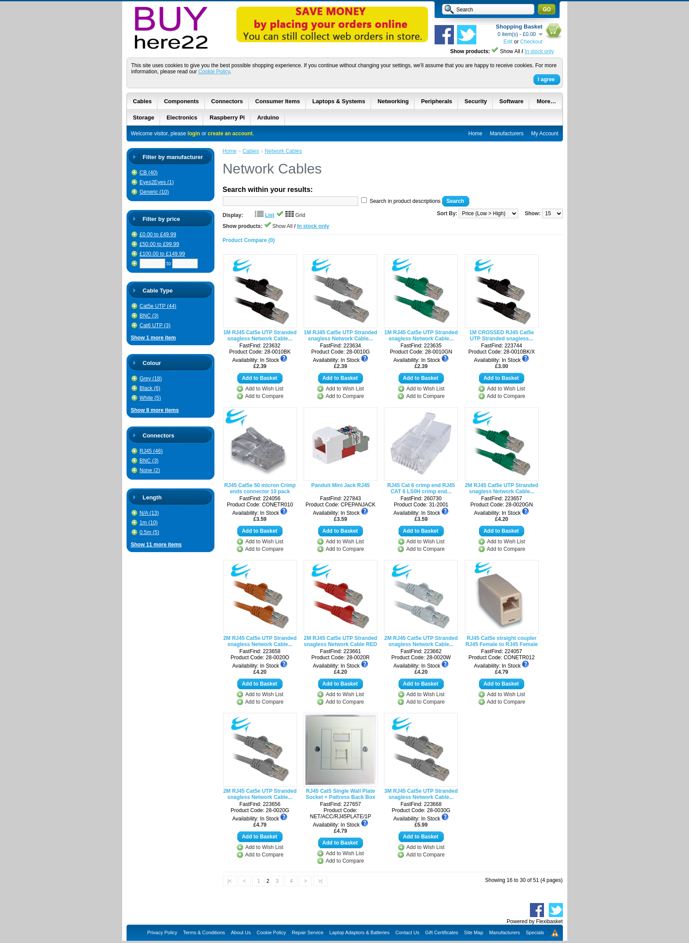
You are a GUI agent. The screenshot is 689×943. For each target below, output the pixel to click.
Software (511, 101)
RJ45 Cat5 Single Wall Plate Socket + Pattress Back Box (340, 794)
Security (475, 101)
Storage (143, 117)
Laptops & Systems (339, 101)
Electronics (182, 117)
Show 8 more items (155, 410)
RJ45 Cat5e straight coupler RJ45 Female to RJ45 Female (501, 641)
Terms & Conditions (204, 932)
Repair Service (307, 932)
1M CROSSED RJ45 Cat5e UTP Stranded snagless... (501, 335)
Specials (535, 932)
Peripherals (436, 101)
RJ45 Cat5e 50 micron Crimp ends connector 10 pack (260, 488)
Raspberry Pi (227, 117)
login (194, 133)
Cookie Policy (214, 72)
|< (230, 881)
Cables (142, 101)
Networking (393, 101)
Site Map (473, 932)
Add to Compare (264, 396)
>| (320, 881)
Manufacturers (507, 133)
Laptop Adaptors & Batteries (359, 932)
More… (546, 101)
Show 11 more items (156, 545)
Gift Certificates (441, 932)
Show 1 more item (153, 338)
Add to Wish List (264, 389)
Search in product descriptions (405, 201)
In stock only (539, 51)
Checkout (531, 42)
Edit (508, 42)
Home (475, 133)
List (269, 215)
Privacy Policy (162, 932)
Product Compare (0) (249, 240)
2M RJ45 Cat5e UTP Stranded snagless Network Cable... (501, 488)
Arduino (268, 117)
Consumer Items (277, 101)
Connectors (227, 101)
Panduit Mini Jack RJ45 (340, 485)
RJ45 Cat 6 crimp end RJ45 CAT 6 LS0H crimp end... (421, 488)
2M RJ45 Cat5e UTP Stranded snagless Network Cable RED (340, 641)
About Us (240, 932)
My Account (544, 133)
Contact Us (407, 932)
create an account (230, 133)
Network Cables (283, 151)
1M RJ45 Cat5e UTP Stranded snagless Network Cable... (260, 335)
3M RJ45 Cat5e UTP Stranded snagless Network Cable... (421, 794)
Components (181, 101)
